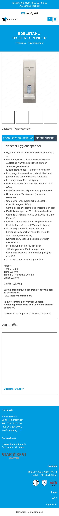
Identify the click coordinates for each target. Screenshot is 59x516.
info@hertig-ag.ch (11, 430)
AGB (54, 498)
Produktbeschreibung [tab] (18, 138)
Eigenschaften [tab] (45, 138)
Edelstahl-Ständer (14, 389)
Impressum (51, 504)
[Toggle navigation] (55, 19)
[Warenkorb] (9, 19)
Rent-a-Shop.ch (35, 512)
